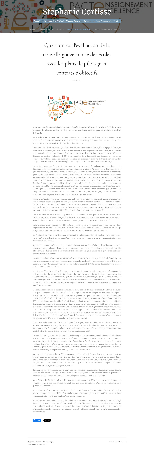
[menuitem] (41, 29)
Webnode (122, 442)
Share (37, 420)
